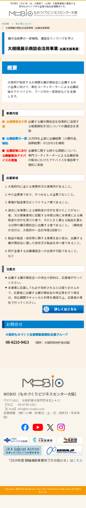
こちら (78, 460)
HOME (5, 23)
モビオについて (23, 23)
